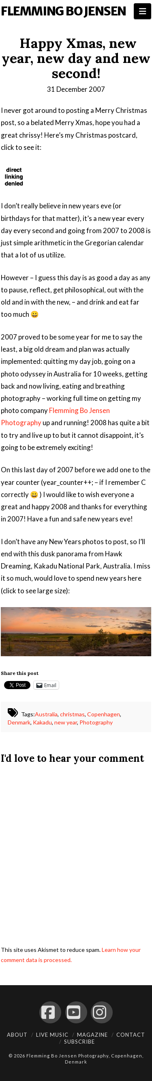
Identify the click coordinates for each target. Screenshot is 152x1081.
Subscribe (79, 1041)
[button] (142, 11)
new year (65, 722)
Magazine (92, 1034)
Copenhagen (103, 714)
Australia (46, 714)
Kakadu (42, 722)
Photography (96, 722)
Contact (130, 1034)
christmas (72, 714)
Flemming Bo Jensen (63, 11)
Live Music (52, 1034)
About (17, 1034)
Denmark (19, 722)
